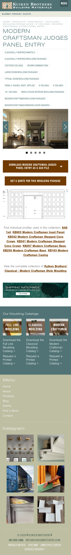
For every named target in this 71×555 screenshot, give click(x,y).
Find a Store (10, 411)
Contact (8, 416)
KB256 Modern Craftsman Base (24, 250)
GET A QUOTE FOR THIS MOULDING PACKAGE (35, 181)
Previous (6, 127)
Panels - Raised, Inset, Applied (20, 85)
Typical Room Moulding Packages (22, 78)
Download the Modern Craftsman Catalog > (58, 345)
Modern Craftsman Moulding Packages (25, 98)
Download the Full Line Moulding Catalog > (11, 345)
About (6, 391)
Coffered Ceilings (14, 65)
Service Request (34, 549)
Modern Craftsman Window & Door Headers (27, 105)
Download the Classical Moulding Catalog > (35, 345)
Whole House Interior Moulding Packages (42, 92)
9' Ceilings (58, 85)
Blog (6, 401)
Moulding (52, 22)
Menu (64, 3)
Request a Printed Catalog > (9, 359)
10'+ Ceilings (11, 92)
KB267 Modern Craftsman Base (44, 246)
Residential (36, 22)
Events (7, 406)
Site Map (33, 545)
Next (65, 127)
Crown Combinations (37, 65)
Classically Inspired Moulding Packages (26, 58)
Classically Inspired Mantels (20, 52)
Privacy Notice (17, 545)
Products (19, 22)
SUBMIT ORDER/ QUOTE (16, 14)
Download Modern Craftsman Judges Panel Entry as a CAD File (33, 166)
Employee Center (51, 545)
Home (6, 22)
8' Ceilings (44, 85)
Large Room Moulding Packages (21, 72)
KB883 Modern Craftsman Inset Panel (38, 232)
